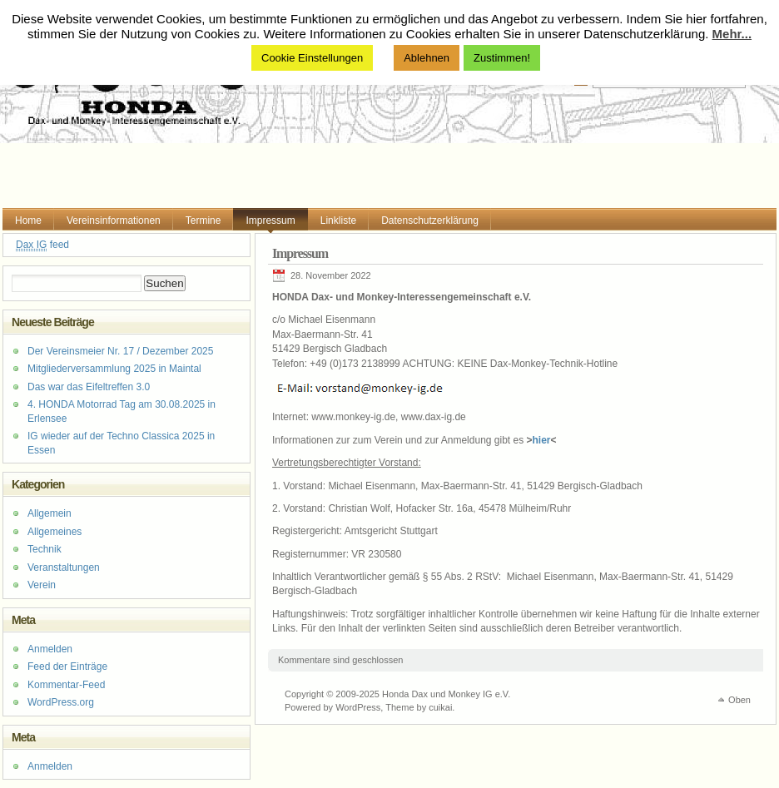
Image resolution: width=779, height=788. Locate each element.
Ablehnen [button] (426, 58)
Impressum (270, 220)
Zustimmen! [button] (502, 58)
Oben (739, 700)
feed (42, 245)
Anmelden (49, 649)
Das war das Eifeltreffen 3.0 (88, 387)
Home (28, 220)
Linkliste (338, 220)
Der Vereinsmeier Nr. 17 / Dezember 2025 (120, 351)
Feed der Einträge (67, 666)
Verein (41, 585)
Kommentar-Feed (66, 685)
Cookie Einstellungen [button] (312, 58)
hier (542, 440)
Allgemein (49, 513)
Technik (44, 549)
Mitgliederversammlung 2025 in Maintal (114, 368)
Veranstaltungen (63, 567)
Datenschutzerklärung (430, 220)
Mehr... (732, 34)
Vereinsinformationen (114, 220)
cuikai (440, 707)
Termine (203, 220)
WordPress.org (60, 702)
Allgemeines (54, 532)
